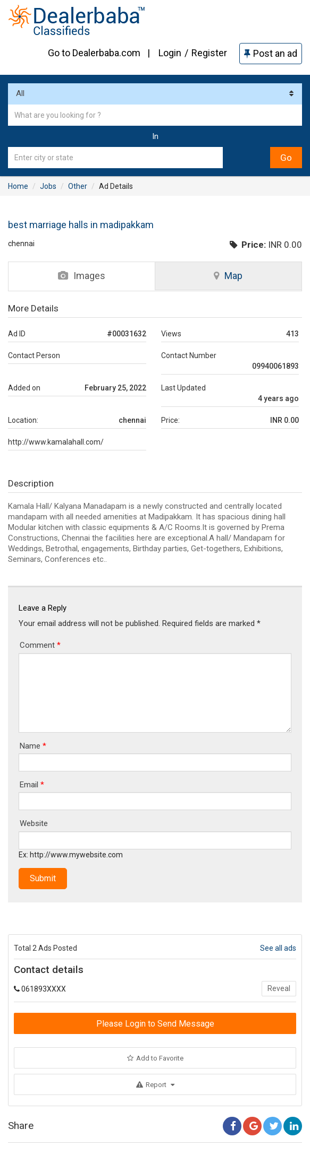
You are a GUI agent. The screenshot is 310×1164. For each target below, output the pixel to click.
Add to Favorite (155, 1058)
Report (155, 1085)
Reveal (278, 988)
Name (33, 746)
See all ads (278, 948)
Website (34, 823)
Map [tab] (228, 275)
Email (32, 784)
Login (169, 52)
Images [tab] (81, 275)
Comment (40, 645)
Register (209, 52)
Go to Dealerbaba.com (94, 52)
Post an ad (270, 53)
